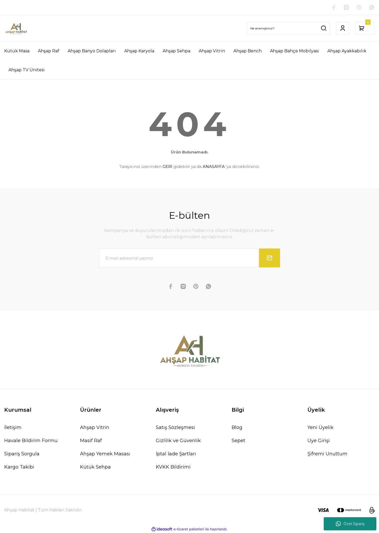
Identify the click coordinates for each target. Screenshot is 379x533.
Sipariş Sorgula (21, 454)
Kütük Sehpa (95, 467)
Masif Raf (91, 441)
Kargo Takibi (19, 467)
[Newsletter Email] (189, 257)
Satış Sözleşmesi (175, 427)
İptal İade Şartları (176, 454)
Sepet (238, 441)
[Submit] (269, 257)
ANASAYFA (214, 166)
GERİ (167, 166)
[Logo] (16, 28)
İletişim (13, 427)
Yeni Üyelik (320, 427)
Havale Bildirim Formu (31, 441)
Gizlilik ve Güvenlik (178, 441)
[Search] (288, 28)
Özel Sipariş (350, 524)
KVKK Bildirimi (173, 467)
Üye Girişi (318, 441)
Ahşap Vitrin (94, 427)
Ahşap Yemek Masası (105, 454)
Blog (237, 427)
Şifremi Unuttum (327, 454)
